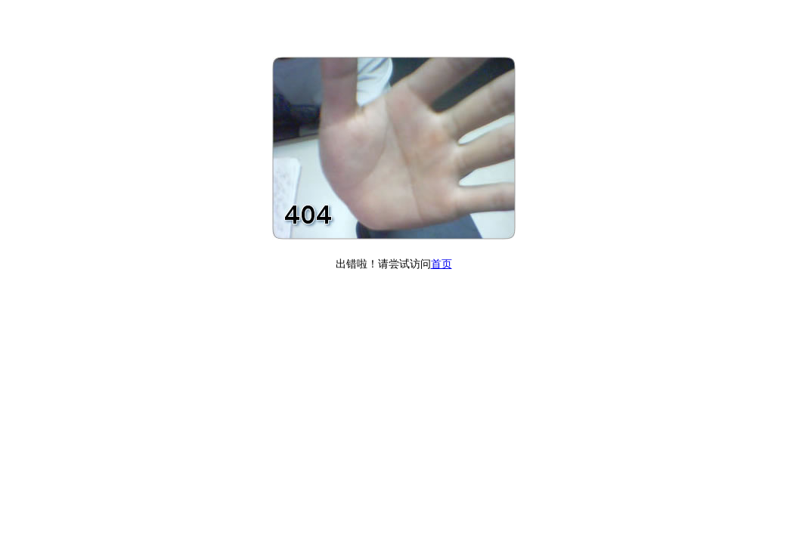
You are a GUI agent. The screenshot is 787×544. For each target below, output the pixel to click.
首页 (441, 264)
